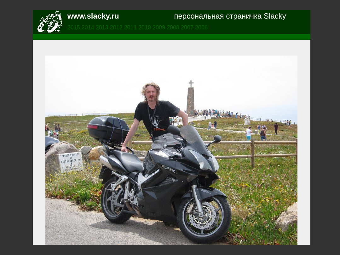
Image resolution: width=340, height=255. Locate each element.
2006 (201, 27)
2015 (74, 27)
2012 (117, 27)
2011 (131, 27)
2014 (89, 27)
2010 (145, 27)
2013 (103, 27)
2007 (188, 27)
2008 (174, 27)
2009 (160, 27)
